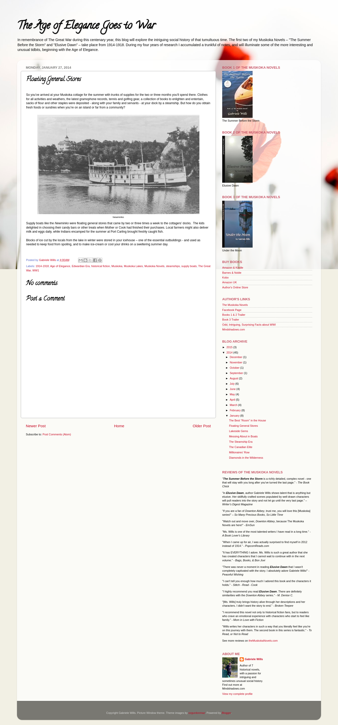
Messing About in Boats (243, 436)
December (236, 357)
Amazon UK (229, 282)
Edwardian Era (81, 266)
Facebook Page (231, 309)
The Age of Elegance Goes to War (86, 26)
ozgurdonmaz (197, 712)
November (236, 362)
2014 (230, 352)
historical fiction (100, 266)
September (237, 373)
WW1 (35, 270)
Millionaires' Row (239, 452)
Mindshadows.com (233, 329)
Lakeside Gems (238, 431)
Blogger (226, 712)
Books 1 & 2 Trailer (233, 314)
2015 (230, 347)
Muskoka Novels (154, 266)
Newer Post (36, 426)
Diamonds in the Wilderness (246, 457)
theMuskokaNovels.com (263, 640)
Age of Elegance (60, 266)
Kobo (225, 277)
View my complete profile (237, 693)
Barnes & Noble (231, 272)
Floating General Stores (243, 425)
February (235, 410)
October (235, 367)
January (235, 415)
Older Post (202, 426)
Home (119, 426)
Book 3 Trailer (230, 319)
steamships (173, 266)
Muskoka (116, 266)
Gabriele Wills (254, 659)
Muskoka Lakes (133, 266)
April (233, 399)
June (233, 389)
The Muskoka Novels (235, 304)
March (234, 404)
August (234, 378)
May (233, 394)
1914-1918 (42, 266)
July (232, 383)
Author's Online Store (235, 287)
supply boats (189, 266)
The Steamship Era (240, 441)
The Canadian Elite (240, 447)
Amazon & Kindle (232, 267)
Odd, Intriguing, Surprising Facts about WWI (249, 324)
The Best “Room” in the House (247, 420)
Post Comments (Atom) (57, 434)
